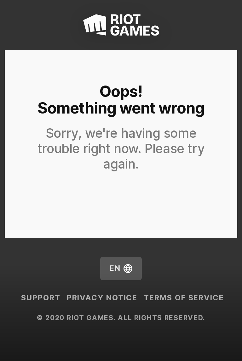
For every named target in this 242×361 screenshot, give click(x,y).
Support (40, 298)
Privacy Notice (102, 298)
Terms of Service (184, 298)
